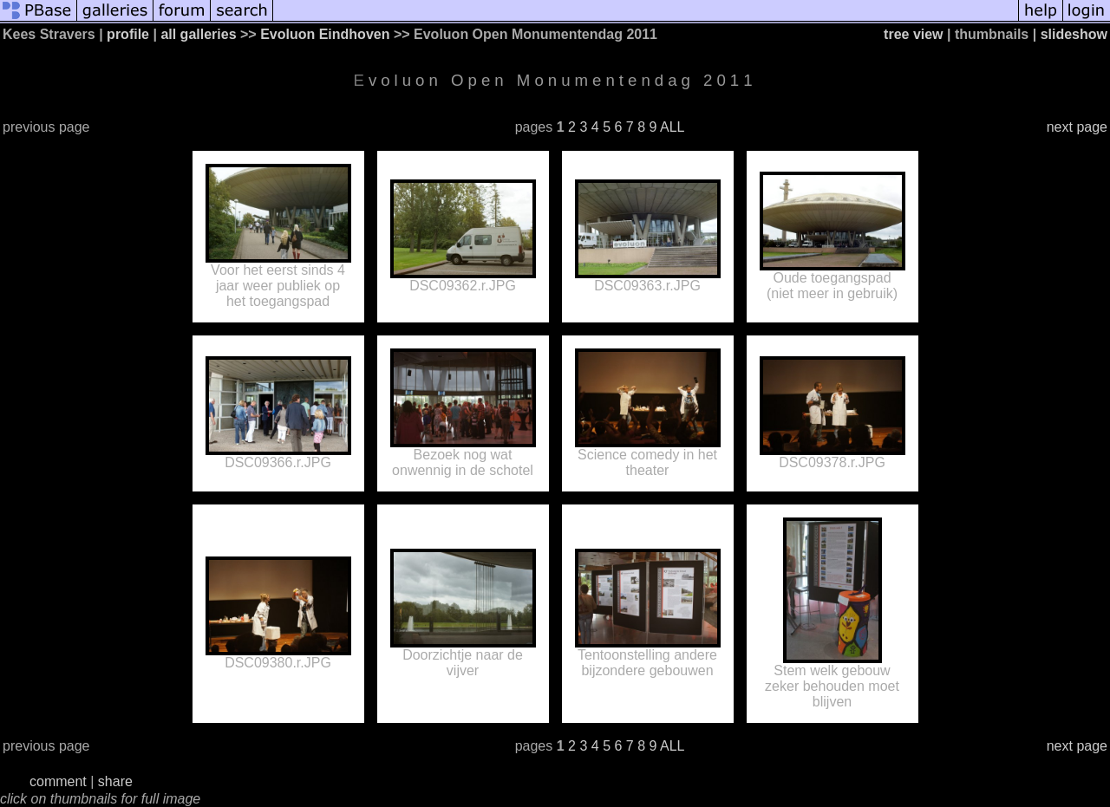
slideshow (1074, 34)
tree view (913, 34)
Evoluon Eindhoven (324, 34)
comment (58, 781)
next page (1077, 127)
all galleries (198, 34)
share (115, 781)
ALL (672, 127)
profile (128, 34)
